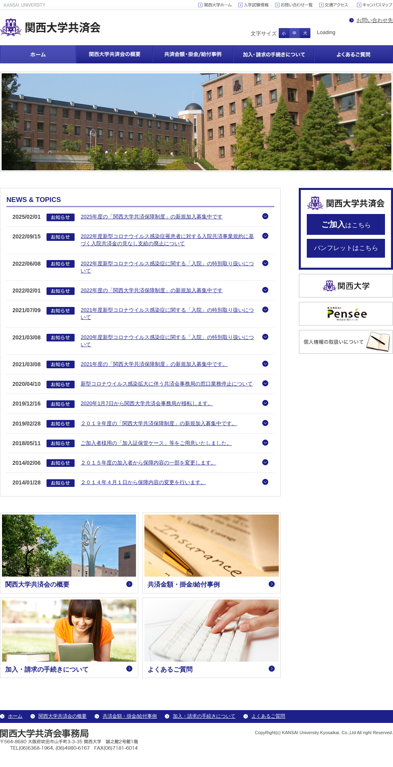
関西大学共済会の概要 (114, 54)
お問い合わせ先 (375, 20)
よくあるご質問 (353, 54)
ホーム (38, 54)
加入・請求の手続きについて (273, 54)
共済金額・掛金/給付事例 (193, 54)
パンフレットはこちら (346, 247)
